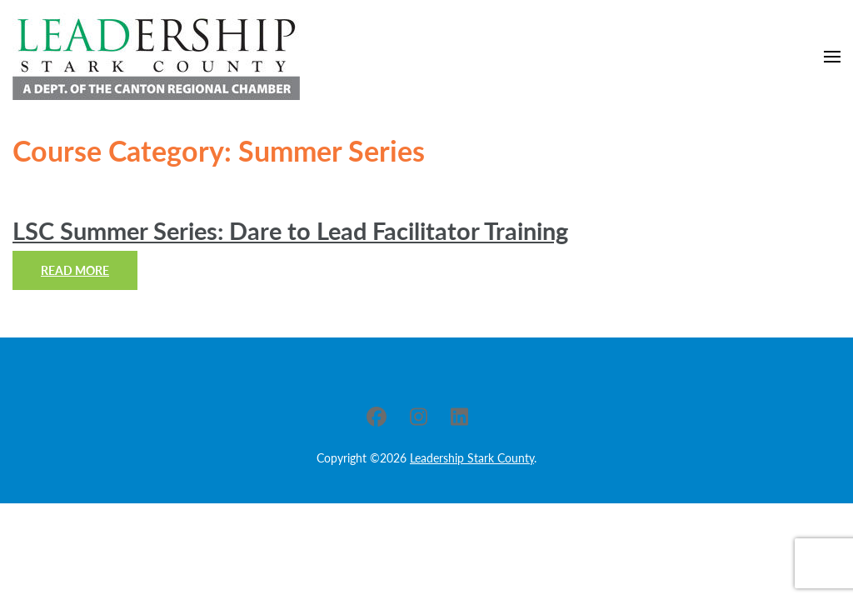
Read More (75, 270)
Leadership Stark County (472, 458)
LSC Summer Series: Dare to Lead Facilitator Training (290, 230)
